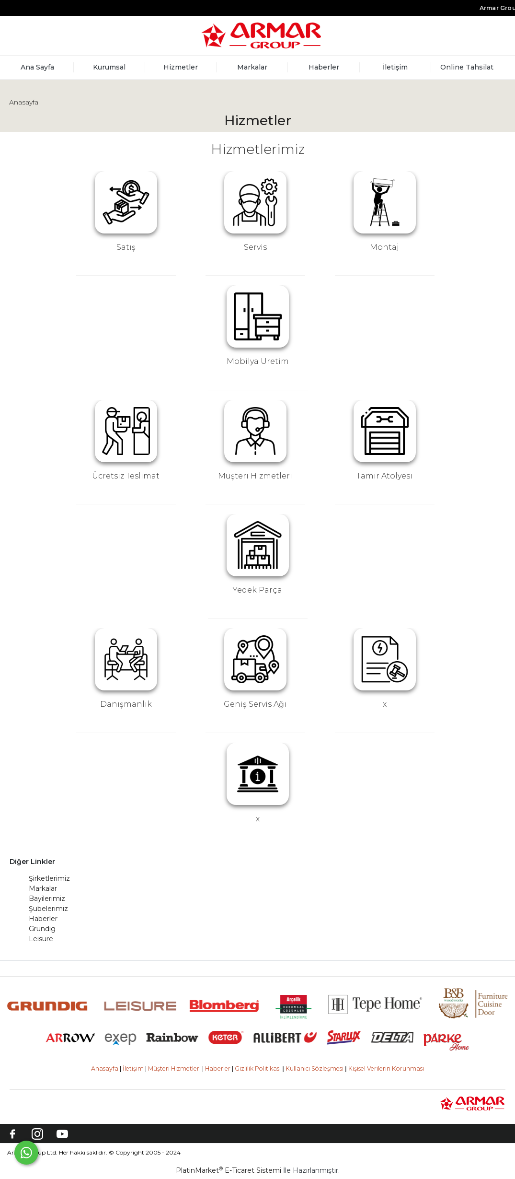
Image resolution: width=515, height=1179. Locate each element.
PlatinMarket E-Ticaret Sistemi (228, 1170)
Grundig (42, 928)
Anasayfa (23, 102)
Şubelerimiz (48, 908)
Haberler (43, 918)
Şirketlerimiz (49, 878)
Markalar (43, 888)
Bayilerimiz (47, 898)
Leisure (41, 938)
